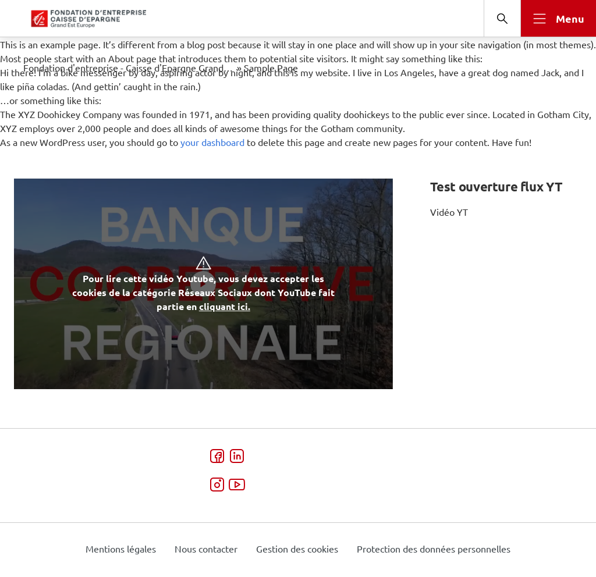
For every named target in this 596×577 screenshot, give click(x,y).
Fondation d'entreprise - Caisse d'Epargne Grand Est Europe (129, 67)
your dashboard (212, 142)
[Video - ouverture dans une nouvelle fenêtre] (236, 486)
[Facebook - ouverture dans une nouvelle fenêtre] (217, 457)
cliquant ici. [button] (224, 306)
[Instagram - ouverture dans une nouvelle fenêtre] (217, 486)
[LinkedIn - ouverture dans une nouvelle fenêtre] (236, 457)
